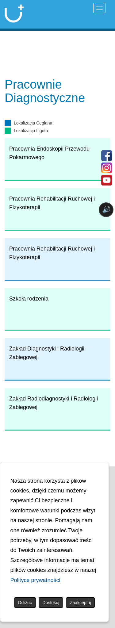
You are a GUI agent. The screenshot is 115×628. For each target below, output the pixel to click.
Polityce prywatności (35, 580)
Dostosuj (51, 602)
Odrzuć (25, 602)
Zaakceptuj (80, 602)
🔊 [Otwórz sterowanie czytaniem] (106, 209)
